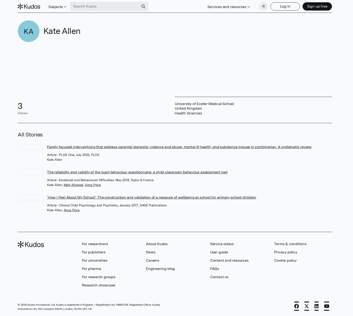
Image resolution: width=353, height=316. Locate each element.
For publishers (94, 252)
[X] (306, 306)
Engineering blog (160, 268)
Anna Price (93, 185)
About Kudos (157, 244)
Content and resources (229, 260)
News (150, 252)
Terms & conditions (290, 244)
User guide (219, 252)
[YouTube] (326, 306)
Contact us (219, 277)
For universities (94, 260)
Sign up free (317, 6)
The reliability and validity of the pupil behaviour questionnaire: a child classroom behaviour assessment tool (137, 172)
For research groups (98, 277)
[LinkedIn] (316, 306)
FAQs (214, 268)
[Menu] (263, 6)
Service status (222, 244)
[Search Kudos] (104, 6)
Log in (285, 6)
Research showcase (99, 285)
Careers (152, 260)
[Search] (143, 6)
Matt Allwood (73, 185)
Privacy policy (285, 252)
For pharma (91, 268)
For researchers (95, 244)
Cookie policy (285, 260)
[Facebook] (296, 306)
